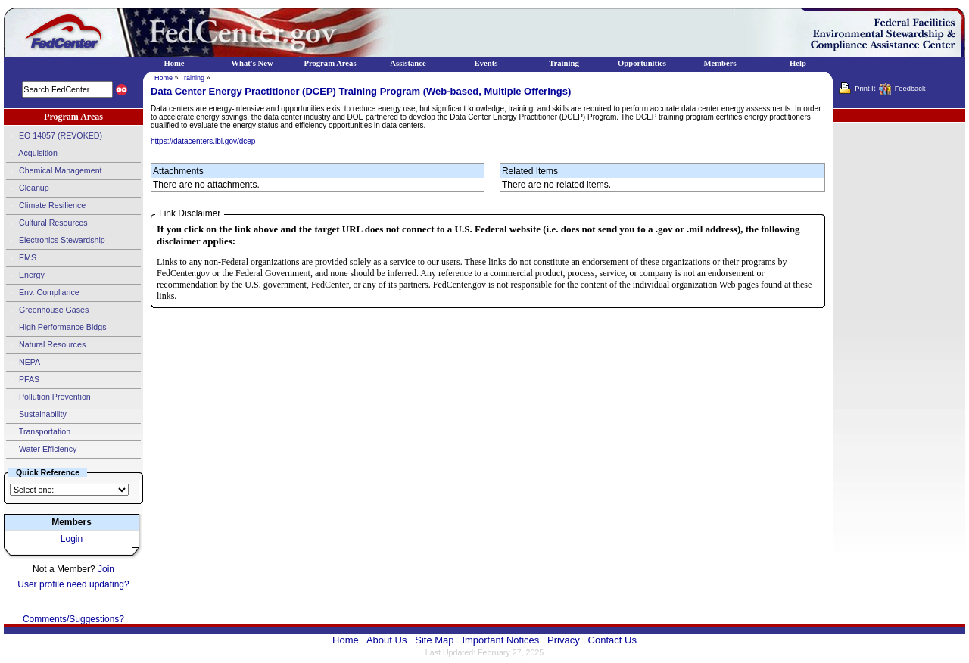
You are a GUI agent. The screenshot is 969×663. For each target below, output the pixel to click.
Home (163, 78)
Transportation (38, 432)
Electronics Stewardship (55, 240)
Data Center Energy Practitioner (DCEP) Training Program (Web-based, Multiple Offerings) (361, 91)
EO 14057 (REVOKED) (54, 136)
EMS (21, 258)
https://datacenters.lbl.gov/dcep (203, 141)
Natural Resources (46, 345)
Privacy (563, 640)
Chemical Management (54, 171)
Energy (25, 275)
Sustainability (36, 414)
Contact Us (612, 640)
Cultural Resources (47, 223)
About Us (386, 640)
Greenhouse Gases (47, 310)
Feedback (910, 88)
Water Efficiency (41, 449)
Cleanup (27, 188)
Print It (865, 88)
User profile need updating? (73, 584)
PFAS (22, 380)
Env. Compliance (42, 293)
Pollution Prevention (48, 397)
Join (106, 569)
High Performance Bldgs (56, 327)
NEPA (23, 362)
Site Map (434, 640)
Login (72, 539)
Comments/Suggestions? (73, 619)
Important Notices (500, 640)
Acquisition (32, 153)
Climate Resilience (46, 206)
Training (192, 78)
